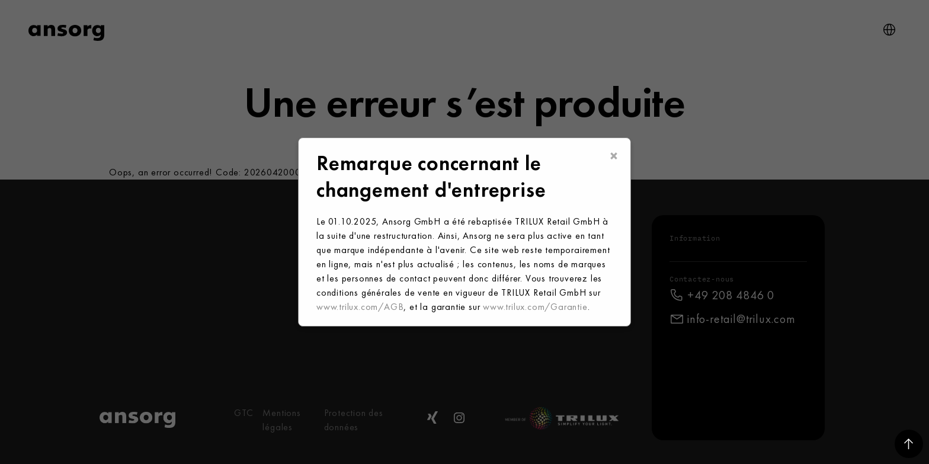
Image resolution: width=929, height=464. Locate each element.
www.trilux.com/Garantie (535, 306)
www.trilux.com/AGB (359, 306)
